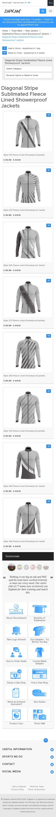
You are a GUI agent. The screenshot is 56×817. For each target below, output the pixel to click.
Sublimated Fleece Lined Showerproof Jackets (26, 34)
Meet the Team (37, 786)
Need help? (7, 3)
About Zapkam (19, 786)
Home (6, 31)
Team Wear (18, 31)
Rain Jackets (33, 31)
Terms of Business (36, 789)
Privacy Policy (17, 789)
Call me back (18, 3)
